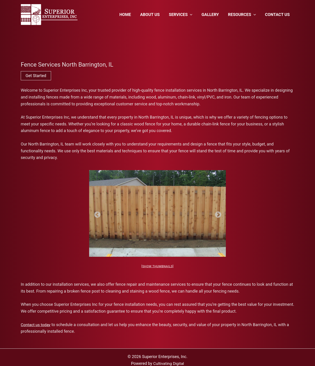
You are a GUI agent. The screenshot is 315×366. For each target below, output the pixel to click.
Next (216, 213)
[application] (193, 14)
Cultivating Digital (169, 363)
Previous (96, 213)
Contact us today (36, 324)
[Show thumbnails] (157, 266)
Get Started (36, 75)
